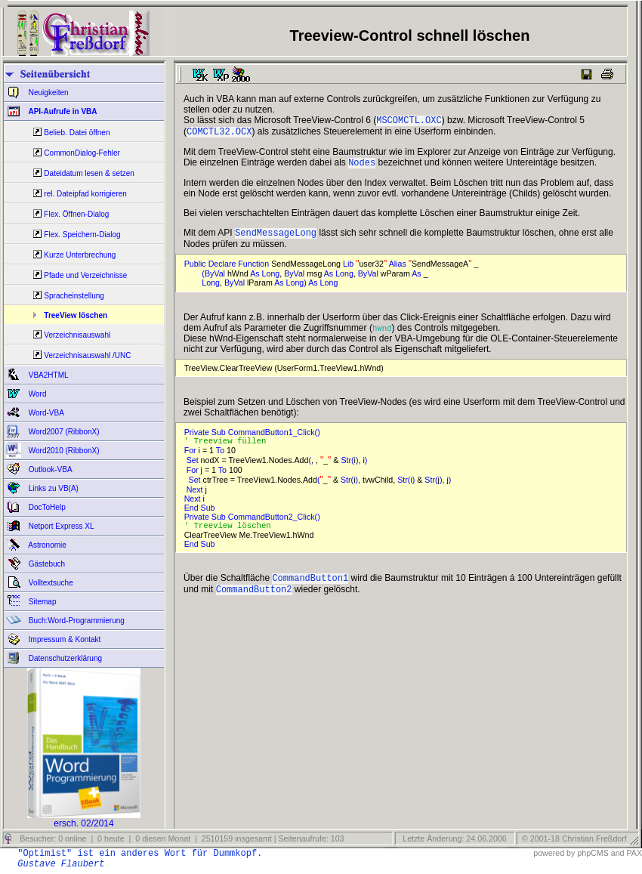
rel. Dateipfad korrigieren (85, 194)
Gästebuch (45, 564)
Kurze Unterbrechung (80, 255)
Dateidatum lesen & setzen (89, 173)
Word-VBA (45, 413)
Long (271, 279)
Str (346, 467)
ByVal (216, 279)
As (255, 279)
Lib (349, 269)
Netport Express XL (60, 526)
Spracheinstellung (74, 296)
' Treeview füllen (230, 448)
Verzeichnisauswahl (77, 335)
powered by (554, 852)
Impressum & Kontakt (63, 639)
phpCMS (592, 852)
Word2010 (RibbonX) (63, 450)
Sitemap (41, 602)
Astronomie (46, 545)
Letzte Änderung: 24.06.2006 (453, 838)
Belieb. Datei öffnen (77, 132)
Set (194, 467)
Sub (209, 515)
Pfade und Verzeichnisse (85, 275)
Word (36, 394)
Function (254, 269)
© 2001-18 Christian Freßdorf (574, 838)
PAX (634, 852)
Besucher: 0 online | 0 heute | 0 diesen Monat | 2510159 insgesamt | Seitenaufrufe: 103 (180, 838)
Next (196, 497)
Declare (223, 269)
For (191, 457)
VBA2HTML (47, 375)
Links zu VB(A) (52, 488)
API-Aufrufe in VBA (61, 111)
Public (196, 269)
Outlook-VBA (49, 469)
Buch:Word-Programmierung (75, 620)
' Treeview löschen (232, 534)
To (221, 457)
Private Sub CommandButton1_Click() (254, 438)
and (618, 852)
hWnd (382, 334)
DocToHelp (46, 507)
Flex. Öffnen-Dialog (76, 214)
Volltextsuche (49, 583)
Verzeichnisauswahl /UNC (87, 355)
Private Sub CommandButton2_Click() (254, 524)
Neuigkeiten (47, 92)
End (192, 515)
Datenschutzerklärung (64, 658)
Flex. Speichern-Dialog (82, 234)
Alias (399, 269)
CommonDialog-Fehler (82, 153)
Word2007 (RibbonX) (63, 432)
